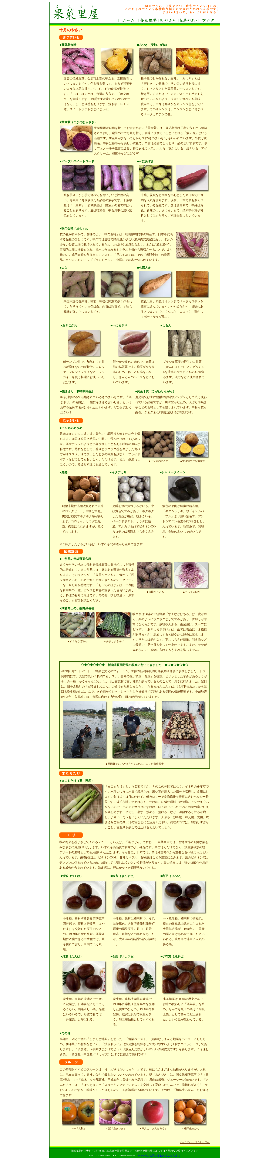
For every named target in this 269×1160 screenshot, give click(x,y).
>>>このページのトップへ (195, 1142)
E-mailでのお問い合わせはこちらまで (159, 1155)
